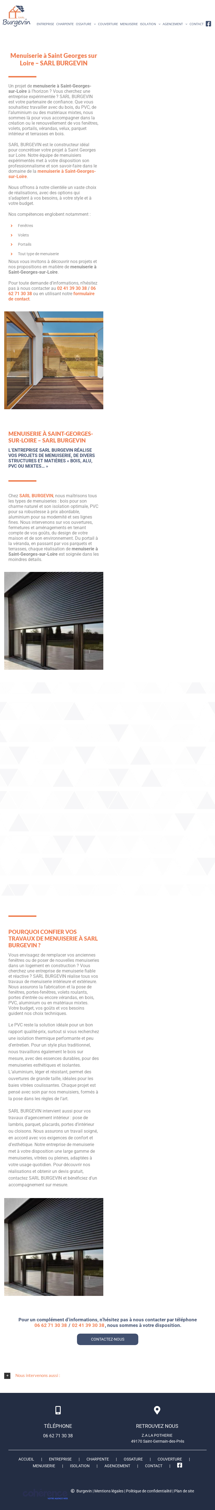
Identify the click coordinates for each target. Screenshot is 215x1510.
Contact (153, 1466)
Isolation (80, 1466)
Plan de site (184, 1491)
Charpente (98, 1459)
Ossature (133, 1459)
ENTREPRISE (60, 1459)
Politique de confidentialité (149, 1491)
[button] (107, 1375)
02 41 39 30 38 (72, 288)
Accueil (26, 1459)
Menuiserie (44, 1466)
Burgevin (84, 1491)
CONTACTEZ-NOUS (107, 1339)
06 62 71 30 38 (50, 1325)
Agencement (117, 1466)
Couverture (170, 1459)
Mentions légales (108, 1491)
